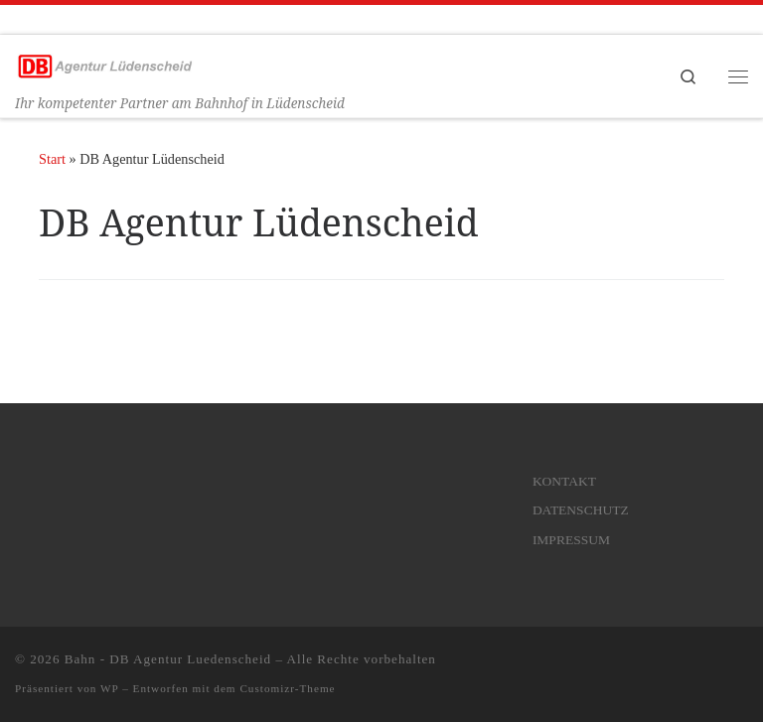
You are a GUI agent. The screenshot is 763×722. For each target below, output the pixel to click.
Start (52, 159)
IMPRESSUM (571, 539)
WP (109, 688)
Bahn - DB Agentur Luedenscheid (168, 658)
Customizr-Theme (287, 688)
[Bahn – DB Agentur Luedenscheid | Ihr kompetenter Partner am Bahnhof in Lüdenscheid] (104, 64)
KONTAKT (564, 481)
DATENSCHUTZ (581, 510)
